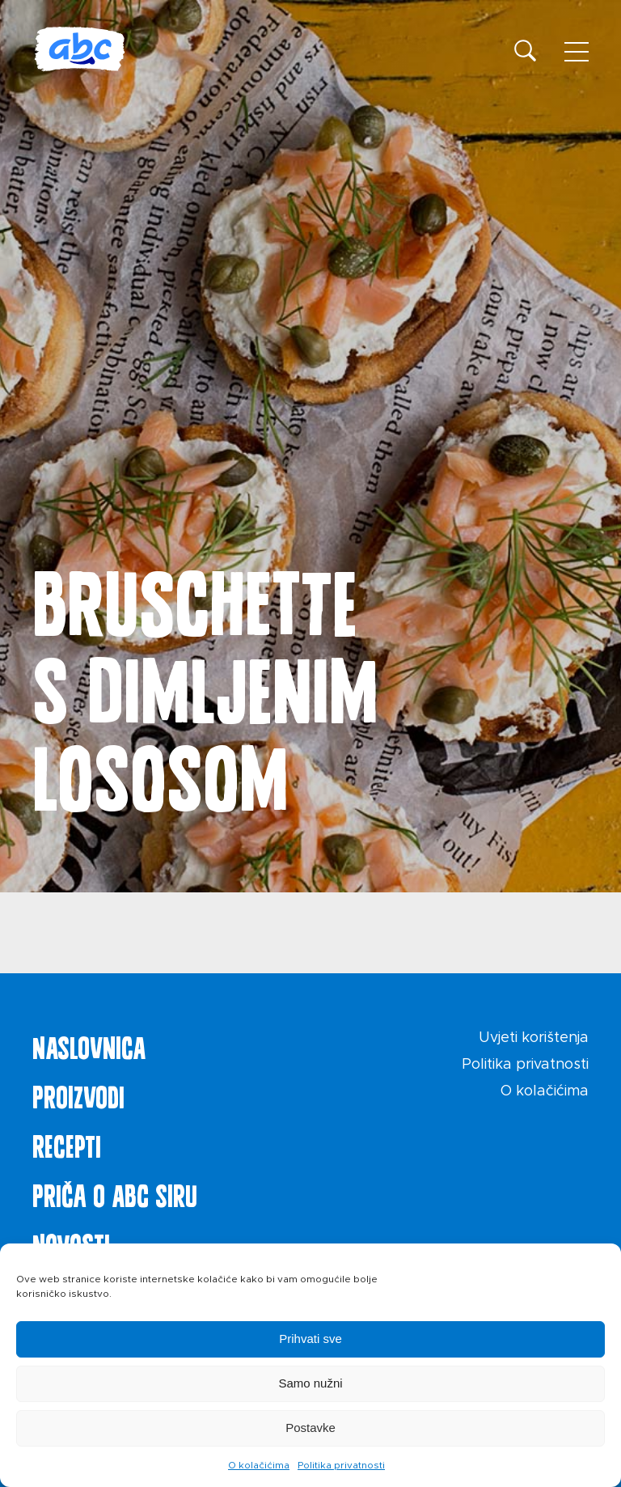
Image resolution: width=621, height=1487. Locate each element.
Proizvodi (78, 1094)
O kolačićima (258, 1465)
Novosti (71, 1242)
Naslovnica (89, 1044)
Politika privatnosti (341, 1465)
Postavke (310, 1427)
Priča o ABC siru (114, 1192)
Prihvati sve (310, 1338)
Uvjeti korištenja (534, 1038)
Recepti (66, 1143)
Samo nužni (310, 1383)
